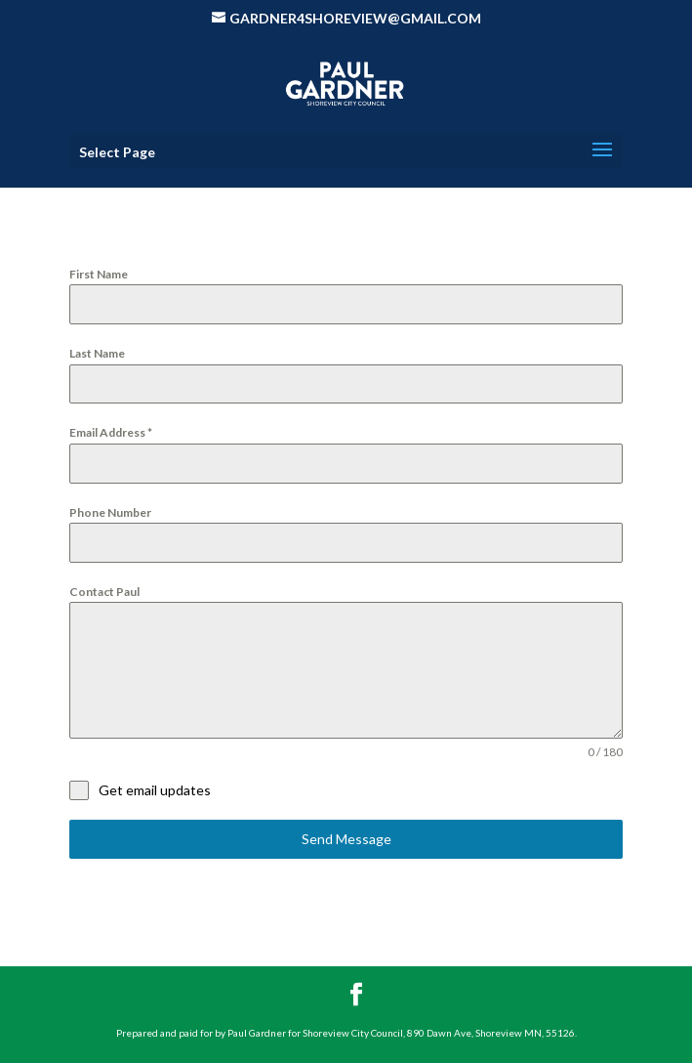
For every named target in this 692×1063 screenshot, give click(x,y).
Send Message (346, 838)
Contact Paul (104, 591)
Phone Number (110, 512)
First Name (98, 274)
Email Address (110, 432)
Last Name (97, 353)
